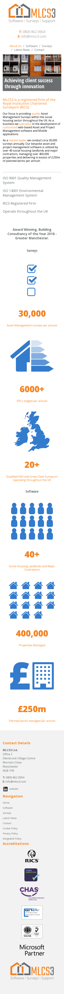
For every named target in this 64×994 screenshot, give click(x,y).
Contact (39, 50)
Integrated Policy (12, 838)
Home (6, 802)
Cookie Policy (10, 828)
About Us (16, 46)
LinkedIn (13, 788)
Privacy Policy (10, 833)
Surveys (47, 46)
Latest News (22, 50)
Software (32, 46)
